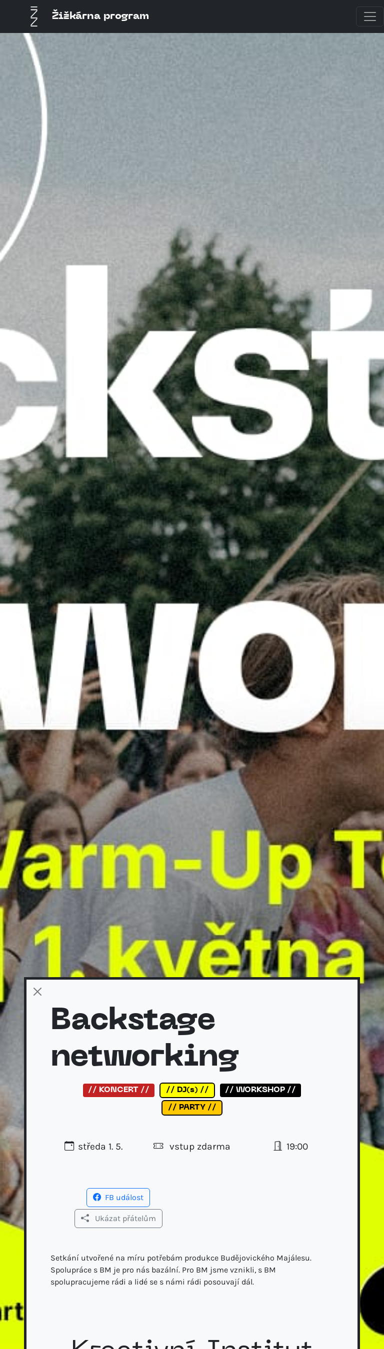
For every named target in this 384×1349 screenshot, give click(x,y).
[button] (118, 1196)
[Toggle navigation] (370, 16)
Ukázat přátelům (118, 1218)
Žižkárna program (86, 16)
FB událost (118, 1197)
